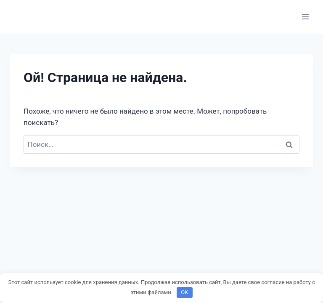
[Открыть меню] (305, 16)
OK (184, 292)
